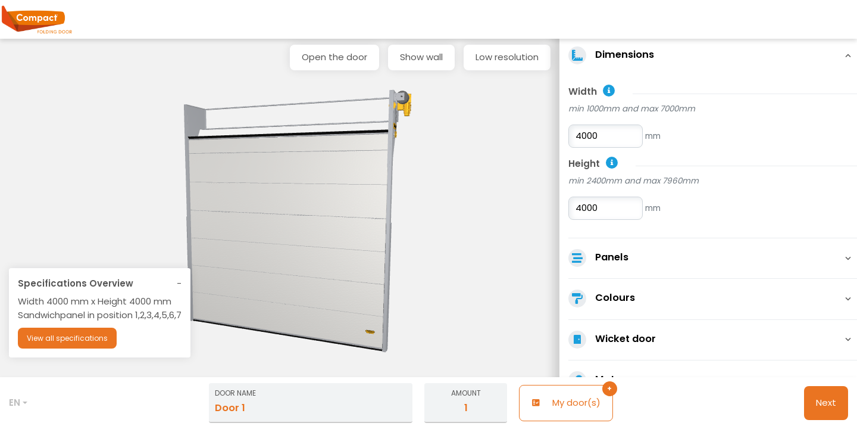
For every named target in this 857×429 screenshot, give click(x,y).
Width (582, 91)
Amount (466, 393)
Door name (235, 393)
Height (584, 163)
